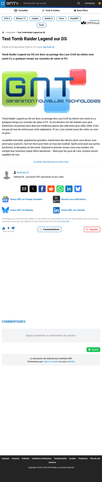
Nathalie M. (23, 172)
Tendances (83, 458)
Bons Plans (81, 10)
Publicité (25, 458)
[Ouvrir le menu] (2, 3)
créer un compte (50, 361)
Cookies (72, 458)
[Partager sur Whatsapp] (60, 188)
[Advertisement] (51, 65)
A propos (5, 458)
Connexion (90, 3)
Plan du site (95, 458)
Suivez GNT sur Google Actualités (26, 199)
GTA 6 (7, 18)
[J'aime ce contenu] (3, 228)
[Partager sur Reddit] (51, 188)
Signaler (92, 229)
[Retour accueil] (13, 3)
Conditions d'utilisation (41, 458)
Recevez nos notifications (73, 199)
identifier (71, 361)
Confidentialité (60, 458)
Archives (52, 462)
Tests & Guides (51, 10)
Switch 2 (48, 18)
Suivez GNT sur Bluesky (21, 210)
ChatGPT (74, 18)
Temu (61, 18)
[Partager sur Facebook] (42, 188)
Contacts (15, 458)
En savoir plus (63, 221)
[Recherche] (78, 3)
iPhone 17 (21, 18)
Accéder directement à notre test (51, 161)
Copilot (35, 18)
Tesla (41, 25)
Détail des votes (8, 231)
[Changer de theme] (100, 3)
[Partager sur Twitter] (33, 188)
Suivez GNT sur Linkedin (73, 210)
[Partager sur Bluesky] (78, 188)
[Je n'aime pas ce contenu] (13, 228)
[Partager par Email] (24, 188)
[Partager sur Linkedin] (69, 188)
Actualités (21, 10)
